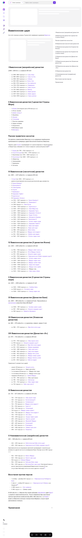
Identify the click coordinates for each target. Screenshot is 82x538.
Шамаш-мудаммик (33, 347)
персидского (41, 492)
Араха (46, 483)
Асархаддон (28, 425)
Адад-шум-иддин (34, 225)
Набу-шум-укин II (29, 384)
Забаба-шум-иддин (33, 234)
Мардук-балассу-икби (34, 358)
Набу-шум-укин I (33, 349)
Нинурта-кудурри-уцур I (35, 309)
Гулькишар (16, 119)
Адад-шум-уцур (32, 228)
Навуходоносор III (40, 479)
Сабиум (30, 79)
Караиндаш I (16, 191)
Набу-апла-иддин (33, 351)
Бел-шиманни (27, 487)
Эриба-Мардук (31, 375)
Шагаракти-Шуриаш (35, 217)
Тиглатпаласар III (30, 400)
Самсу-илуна (31, 87)
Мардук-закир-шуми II (27, 410)
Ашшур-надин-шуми (32, 417)
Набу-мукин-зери (31, 397)
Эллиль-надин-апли (35, 258)
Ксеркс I (46, 496)
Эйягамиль (15, 130)
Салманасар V (29, 402)
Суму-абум (31, 74)
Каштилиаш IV (33, 219)
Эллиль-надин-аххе (34, 236)
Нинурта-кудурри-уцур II (31, 343)
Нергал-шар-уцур (30, 458)
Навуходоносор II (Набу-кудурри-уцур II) (37, 445)
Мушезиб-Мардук (31, 421)
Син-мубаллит (31, 83)
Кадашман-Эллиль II (35, 213)
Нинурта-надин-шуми (34, 254)
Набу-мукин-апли (33, 341)
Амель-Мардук (29, 455)
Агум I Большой (17, 152)
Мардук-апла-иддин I (34, 232)
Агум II (14, 179)
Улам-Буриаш (17, 187)
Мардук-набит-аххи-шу (35, 250)
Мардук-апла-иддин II (31, 404)
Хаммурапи (31, 85)
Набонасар (31, 380)
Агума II (19, 144)
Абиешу (29, 89)
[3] (44, 468)
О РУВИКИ (4, 523)
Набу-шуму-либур (34, 271)
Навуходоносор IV (38, 483)
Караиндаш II (32, 202)
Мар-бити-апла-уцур (34, 327)
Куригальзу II (32, 206)
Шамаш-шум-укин (31, 427)
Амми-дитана (32, 91)
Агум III (15, 189)
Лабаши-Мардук (25, 460)
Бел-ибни (28, 414)
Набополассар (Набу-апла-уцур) (35, 443)
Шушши (15, 117)
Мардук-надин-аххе (35, 260)
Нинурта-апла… (30, 367)
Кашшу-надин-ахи (34, 291)
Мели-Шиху (31, 230)
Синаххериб (29, 408)
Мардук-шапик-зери (35, 262)
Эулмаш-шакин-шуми (35, 307)
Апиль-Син (30, 81)
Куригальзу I (16, 196)
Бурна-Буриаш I (17, 183)
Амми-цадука (32, 94)
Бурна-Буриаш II (33, 200)
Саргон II (28, 406)
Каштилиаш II (16, 157)
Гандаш (14, 150)
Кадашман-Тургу (34, 211)
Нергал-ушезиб (30, 419)
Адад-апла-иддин (34, 264)
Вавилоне (47, 35)
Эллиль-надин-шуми (35, 221)
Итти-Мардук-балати (34, 252)
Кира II (51, 492)
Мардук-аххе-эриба (35, 267)
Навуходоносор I (33, 256)
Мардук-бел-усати (33, 353)
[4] (17, 484)
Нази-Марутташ (33, 208)
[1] (48, 146)
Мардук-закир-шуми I (34, 355)
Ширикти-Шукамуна (29, 311)
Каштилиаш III (17, 185)
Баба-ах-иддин (32, 360)
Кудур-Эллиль (33, 215)
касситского (12, 303)
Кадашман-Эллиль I (19, 198)
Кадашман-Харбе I (18, 194)
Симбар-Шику (33, 287)
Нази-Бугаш (27, 204)
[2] (32, 302)
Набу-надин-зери (33, 382)
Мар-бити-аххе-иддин (34, 345)
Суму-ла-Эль (31, 77)
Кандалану (29, 429)
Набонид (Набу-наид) (31, 462)
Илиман (14, 108)
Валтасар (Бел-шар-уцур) (32, 464)
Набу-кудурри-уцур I (45, 256)
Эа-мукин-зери (28, 289)
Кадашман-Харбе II (34, 223)
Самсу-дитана (32, 96)
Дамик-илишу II (17, 113)
